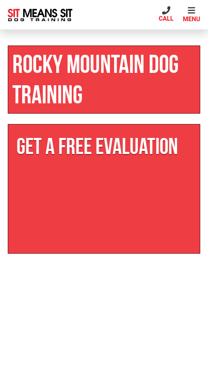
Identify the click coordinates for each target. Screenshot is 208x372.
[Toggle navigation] (193, 14)
